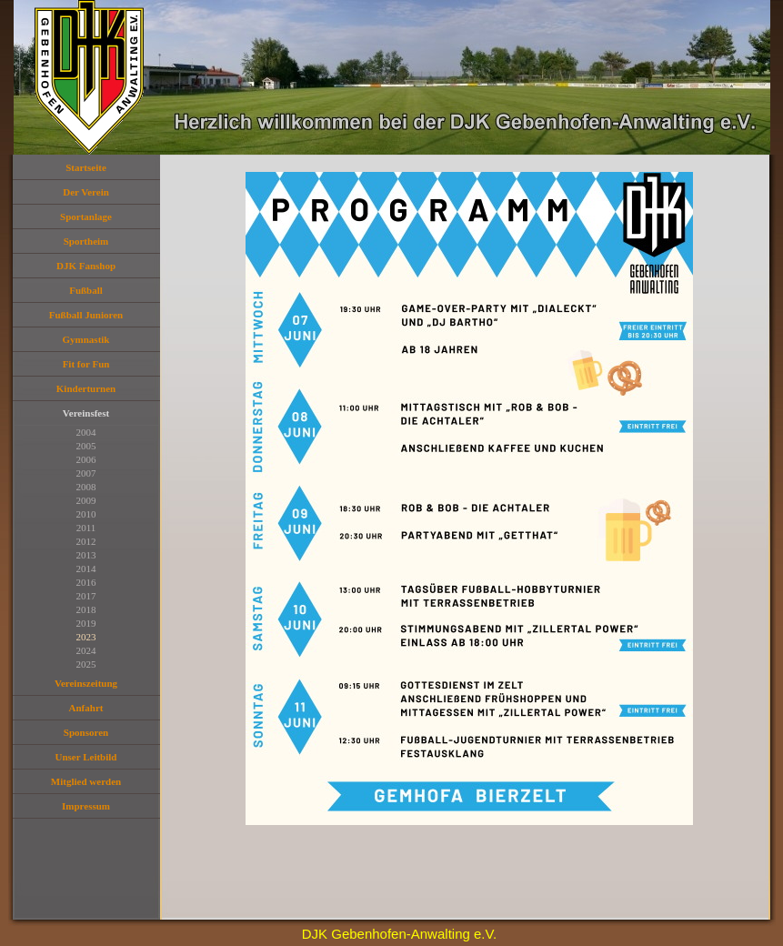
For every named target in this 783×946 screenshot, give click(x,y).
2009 (86, 500)
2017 (86, 595)
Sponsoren (86, 732)
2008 (86, 486)
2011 (86, 527)
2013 (86, 554)
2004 (86, 432)
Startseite (85, 167)
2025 (86, 664)
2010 (86, 513)
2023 (86, 636)
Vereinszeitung (86, 683)
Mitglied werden (86, 781)
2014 (86, 568)
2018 (86, 609)
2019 (86, 623)
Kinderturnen (85, 388)
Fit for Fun (86, 363)
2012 (86, 541)
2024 (86, 650)
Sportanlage (86, 216)
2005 (86, 445)
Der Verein (86, 191)
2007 (86, 473)
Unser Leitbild (86, 756)
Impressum (86, 805)
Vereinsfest (86, 413)
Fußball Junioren (86, 314)
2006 (86, 459)
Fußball (86, 290)
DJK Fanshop (85, 265)
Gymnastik (86, 339)
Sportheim (86, 241)
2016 (86, 582)
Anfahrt (86, 707)
